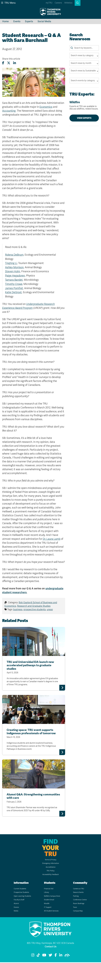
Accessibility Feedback (50, 875)
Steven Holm (12, 271)
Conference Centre (80, 900)
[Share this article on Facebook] (3, 63)
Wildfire (84, 105)
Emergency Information (50, 864)
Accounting (9, 110)
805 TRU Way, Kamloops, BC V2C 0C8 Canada (50, 943)
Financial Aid (48, 889)
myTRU (49, 3)
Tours (75, 908)
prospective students (34, 609)
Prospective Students (21, 893)
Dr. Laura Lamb (51, 539)
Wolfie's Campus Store (52, 897)
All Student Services (51, 912)
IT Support (47, 908)
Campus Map (78, 912)
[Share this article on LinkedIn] (14, 63)
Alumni (16, 904)
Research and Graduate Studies (33, 606)
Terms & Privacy (50, 860)
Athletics (68, 3)
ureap (50, 609)
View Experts (84, 118)
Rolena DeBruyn (14, 254)
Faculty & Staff (19, 900)
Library (46, 893)
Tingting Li (11, 263)
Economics (46, 106)
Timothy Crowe (13, 284)
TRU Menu (8, 3)
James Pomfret (14, 288)
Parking (76, 897)
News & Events (78, 893)
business (17, 609)
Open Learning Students (22, 897)
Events (16, 21)
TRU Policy (50, 871)
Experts (29, 21)
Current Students (20, 889)
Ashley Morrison (14, 267)
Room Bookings (78, 904)
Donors (16, 908)
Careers (58, 3)
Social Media (44, 21)
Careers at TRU (78, 889)
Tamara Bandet (14, 279)
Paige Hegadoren (15, 275)
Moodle (46, 904)
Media (16, 912)
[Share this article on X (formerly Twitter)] (8, 63)
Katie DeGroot (13, 292)
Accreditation (50, 868)
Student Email (49, 900)
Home (5, 21)
